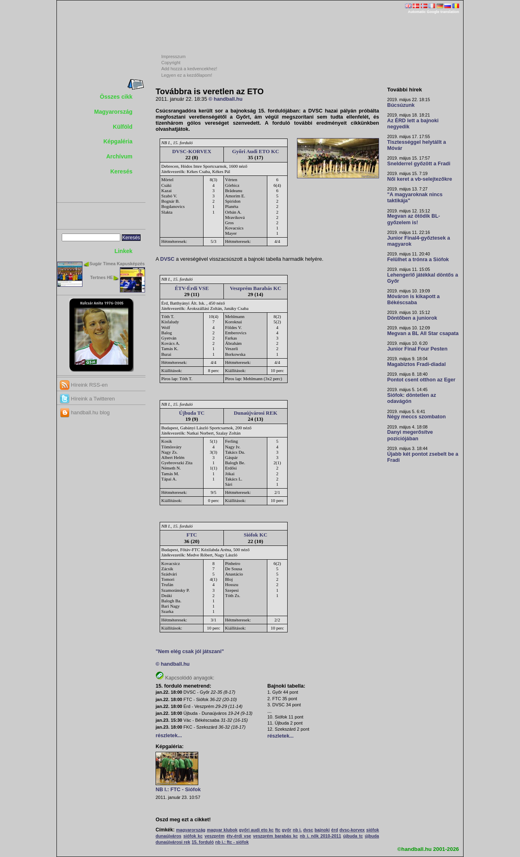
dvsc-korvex (352, 829)
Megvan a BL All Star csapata (423, 333)
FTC (191, 535)
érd (334, 829)
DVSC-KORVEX (191, 151)
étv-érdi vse (238, 835)
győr (286, 829)
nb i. (297, 829)
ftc (277, 829)
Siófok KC (255, 535)
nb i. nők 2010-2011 (320, 835)
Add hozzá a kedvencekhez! (189, 68)
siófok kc (193, 835)
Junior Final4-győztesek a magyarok (418, 241)
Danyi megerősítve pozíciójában (410, 435)
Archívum (119, 156)
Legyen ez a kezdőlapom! (186, 75)
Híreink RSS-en (84, 385)
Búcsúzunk (401, 105)
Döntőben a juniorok (412, 318)
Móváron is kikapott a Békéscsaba (413, 299)
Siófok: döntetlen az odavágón (411, 398)
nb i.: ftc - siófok (232, 842)
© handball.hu (225, 99)
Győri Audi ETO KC (255, 151)
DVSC (167, 259)
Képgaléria (117, 141)
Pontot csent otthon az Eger (421, 380)
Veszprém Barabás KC (256, 288)
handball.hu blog (85, 412)
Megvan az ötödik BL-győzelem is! (413, 219)
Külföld (122, 126)
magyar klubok (222, 829)
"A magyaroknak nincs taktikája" (414, 197)
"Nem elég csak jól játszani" (190, 651)
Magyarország (113, 111)
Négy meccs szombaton (416, 417)
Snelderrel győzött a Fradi (418, 164)
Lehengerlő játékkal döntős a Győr (422, 278)
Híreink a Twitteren (87, 399)
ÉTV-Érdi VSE (192, 288)
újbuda (372, 835)
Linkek (123, 251)
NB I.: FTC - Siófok (178, 789)
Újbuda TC (192, 413)
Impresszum (173, 56)
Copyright (170, 62)
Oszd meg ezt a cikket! (183, 819)
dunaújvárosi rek (173, 842)
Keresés (121, 171)
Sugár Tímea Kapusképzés (117, 263)
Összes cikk (116, 96)
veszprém (215, 835)
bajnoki (321, 829)
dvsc (308, 829)
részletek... (169, 735)
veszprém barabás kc (275, 835)
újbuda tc (353, 835)
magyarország (190, 829)
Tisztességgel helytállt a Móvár (416, 145)
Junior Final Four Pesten (417, 349)
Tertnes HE (101, 277)
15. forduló (203, 842)
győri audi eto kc (256, 829)
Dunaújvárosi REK (255, 413)
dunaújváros (168, 835)
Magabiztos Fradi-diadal (416, 364)
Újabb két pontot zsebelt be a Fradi (422, 457)
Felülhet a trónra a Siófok (418, 259)
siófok (372, 829)
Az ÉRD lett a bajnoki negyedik (413, 124)
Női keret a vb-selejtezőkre (419, 179)
